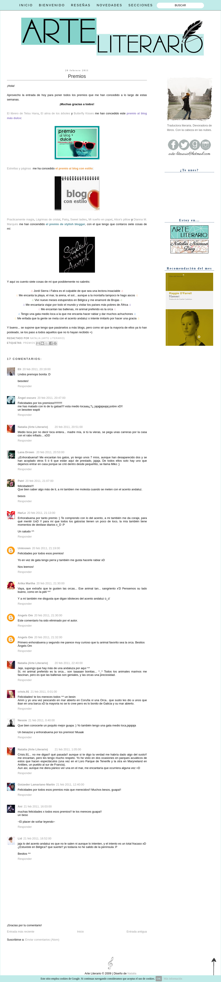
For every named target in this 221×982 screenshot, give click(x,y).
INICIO (26, 5)
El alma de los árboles (55, 113)
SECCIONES (141, 5)
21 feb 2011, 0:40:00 (41, 720)
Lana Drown (26, 452)
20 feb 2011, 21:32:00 (48, 637)
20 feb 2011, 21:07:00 (40, 480)
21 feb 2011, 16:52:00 (37, 838)
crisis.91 (23, 691)
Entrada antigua (137, 931)
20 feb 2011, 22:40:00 (69, 663)
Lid (20, 838)
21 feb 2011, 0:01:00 (43, 691)
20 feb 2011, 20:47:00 (51, 397)
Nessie (22, 720)
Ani (20, 806)
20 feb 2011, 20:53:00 (50, 452)
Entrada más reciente (20, 931)
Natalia (131, 973)
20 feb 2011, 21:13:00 (41, 512)
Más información (173, 978)
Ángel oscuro (27, 397)
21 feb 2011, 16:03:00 (38, 806)
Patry (65, 219)
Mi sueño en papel (100, 219)
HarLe (22, 512)
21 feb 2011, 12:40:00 (70, 784)
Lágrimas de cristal (48, 219)
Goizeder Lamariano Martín (36, 784)
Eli (19, 369)
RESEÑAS (81, 5)
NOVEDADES (109, 5)
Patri (21, 480)
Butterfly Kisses (84, 113)
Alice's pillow (122, 219)
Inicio (80, 931)
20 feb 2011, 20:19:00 (37, 369)
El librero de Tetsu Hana (23, 113)
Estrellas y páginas (19, 168)
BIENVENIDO (52, 5)
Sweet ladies (78, 219)
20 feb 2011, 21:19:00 (46, 548)
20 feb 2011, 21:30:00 (50, 583)
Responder (25, 386)
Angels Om (25, 615)
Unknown (24, 548)
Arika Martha (26, 583)
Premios (29, 343)
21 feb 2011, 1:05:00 (68, 749)
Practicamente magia (20, 219)
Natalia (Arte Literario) (33, 427)
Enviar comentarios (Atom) (42, 939)
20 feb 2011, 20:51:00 (69, 427)
